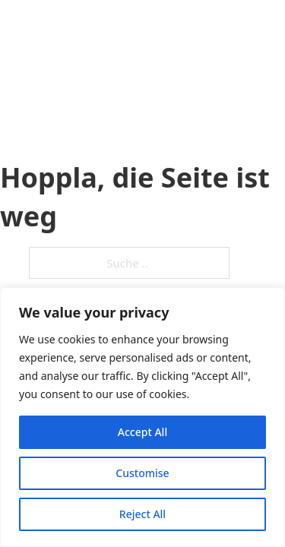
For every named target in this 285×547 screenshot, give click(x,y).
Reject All (142, 514)
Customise (142, 473)
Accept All (142, 432)
